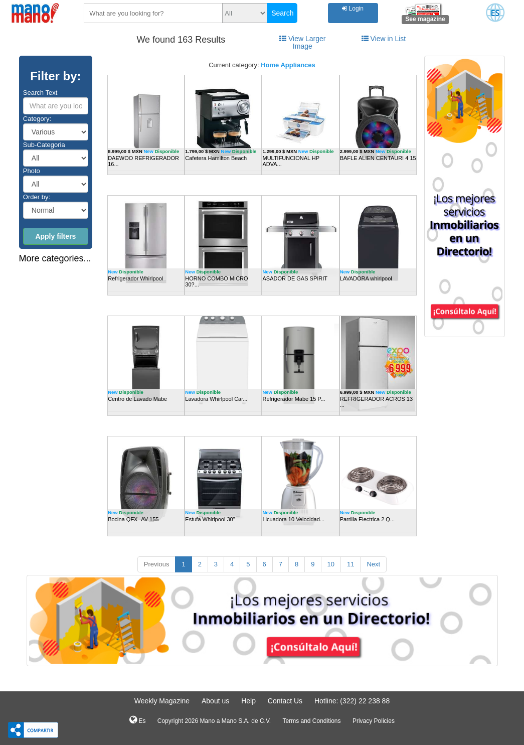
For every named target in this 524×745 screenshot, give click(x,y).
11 (350, 564)
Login (353, 8)
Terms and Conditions (311, 720)
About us (215, 701)
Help (248, 701)
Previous (156, 564)
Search (282, 13)
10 (330, 564)
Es (137, 719)
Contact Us (285, 701)
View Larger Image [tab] (302, 42)
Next (373, 564)
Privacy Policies (374, 720)
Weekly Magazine (162, 701)
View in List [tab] (384, 39)
